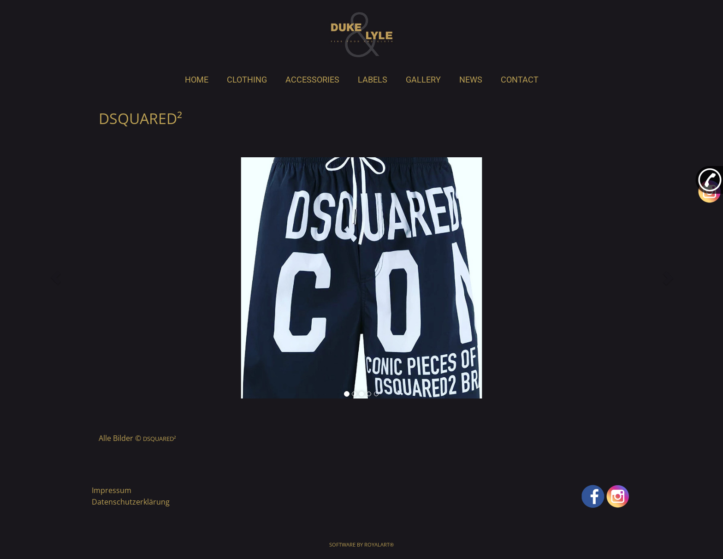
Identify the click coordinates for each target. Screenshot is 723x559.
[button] (55, 277)
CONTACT (520, 79)
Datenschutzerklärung (131, 502)
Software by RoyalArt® (361, 544)
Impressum (111, 490)
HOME (196, 79)
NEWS (470, 79)
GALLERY (423, 79)
